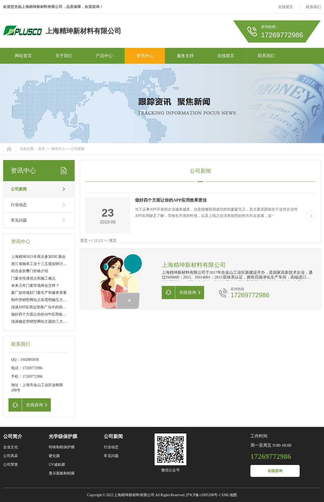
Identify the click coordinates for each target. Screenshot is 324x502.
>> (106, 241)
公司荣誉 (10, 465)
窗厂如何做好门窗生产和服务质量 (39, 293)
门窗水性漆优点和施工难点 (33, 278)
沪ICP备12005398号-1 (203, 495)
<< (91, 241)
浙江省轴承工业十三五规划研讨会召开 (42, 264)
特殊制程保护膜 (62, 447)
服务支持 (185, 55)
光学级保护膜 (63, 436)
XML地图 (229, 495)
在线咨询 (275, 471)
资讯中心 (144, 55)
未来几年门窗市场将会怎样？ (35, 285)
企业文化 (10, 447)
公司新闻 (77, 149)
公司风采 (10, 456)
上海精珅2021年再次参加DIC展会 (38, 257)
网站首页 (23, 55)
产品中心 (104, 55)
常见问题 (19, 220)
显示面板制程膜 (62, 473)
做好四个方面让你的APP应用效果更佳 (42, 314)
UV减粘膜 (57, 465)
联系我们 (313, 7)
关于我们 (63, 55)
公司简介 (12, 436)
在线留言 (285, 7)
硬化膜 (54, 456)
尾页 (112, 241)
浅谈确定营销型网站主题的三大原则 (40, 321)
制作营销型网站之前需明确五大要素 (40, 300)
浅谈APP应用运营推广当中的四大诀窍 (42, 307)
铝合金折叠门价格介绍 (29, 271)
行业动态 (19, 205)
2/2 (100, 241)
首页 (41, 149)
